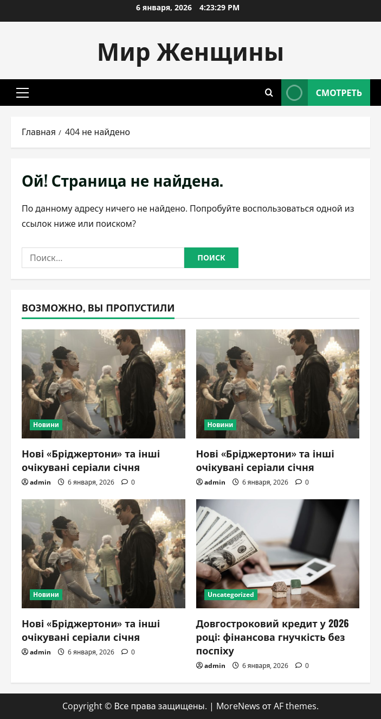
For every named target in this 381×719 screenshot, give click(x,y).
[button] (22, 92)
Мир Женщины (191, 50)
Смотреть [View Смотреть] (321, 92)
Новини (46, 424)
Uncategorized (231, 594)
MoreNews (238, 706)
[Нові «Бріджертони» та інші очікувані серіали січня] (103, 383)
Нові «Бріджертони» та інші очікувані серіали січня (91, 460)
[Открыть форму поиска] (269, 92)
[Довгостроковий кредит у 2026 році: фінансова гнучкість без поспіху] (278, 553)
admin (40, 482)
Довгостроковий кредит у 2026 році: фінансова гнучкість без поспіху (272, 636)
